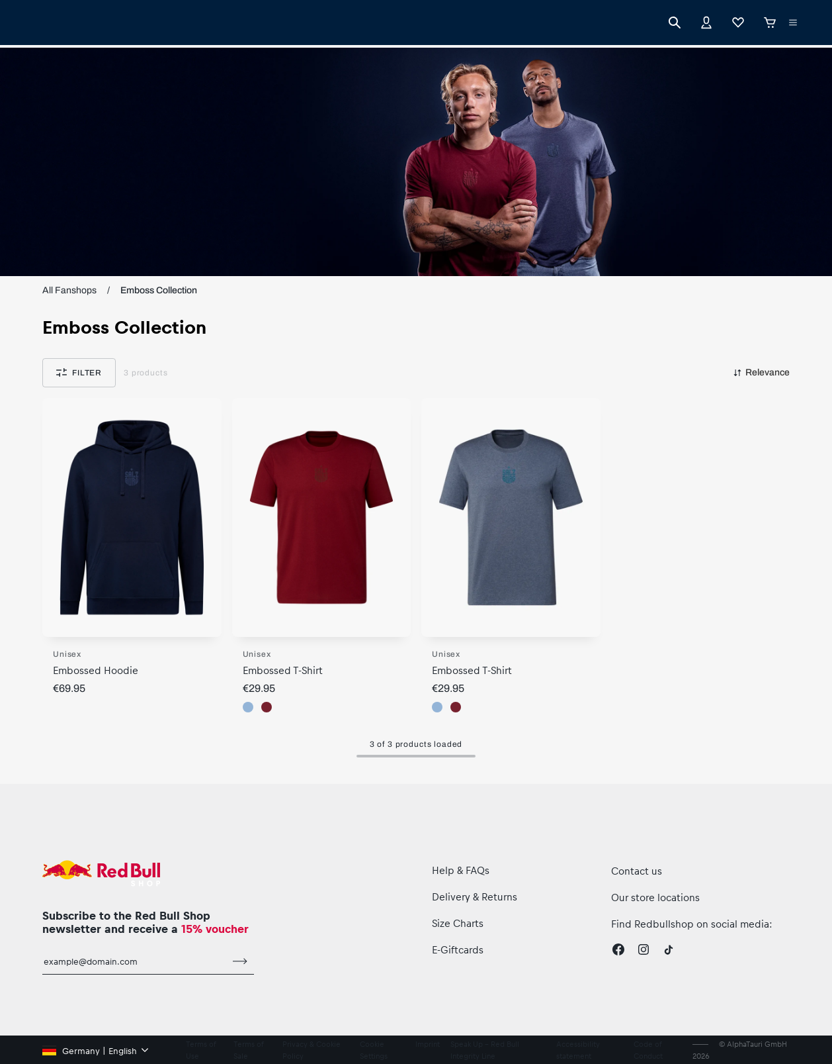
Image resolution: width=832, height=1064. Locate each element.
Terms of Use (201, 1050)
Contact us (636, 870)
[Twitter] (668, 949)
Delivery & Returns (474, 896)
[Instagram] (643, 949)
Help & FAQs (460, 870)
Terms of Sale (248, 1050)
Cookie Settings (374, 1050)
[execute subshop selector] (793, 22)
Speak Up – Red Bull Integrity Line (484, 1050)
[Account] (706, 22)
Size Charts (457, 923)
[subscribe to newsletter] (240, 961)
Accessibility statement (578, 1050)
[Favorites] (738, 22)
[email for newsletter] (134, 961)
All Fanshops (69, 290)
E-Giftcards (457, 949)
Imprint (427, 1044)
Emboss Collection (158, 290)
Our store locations (655, 897)
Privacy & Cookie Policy (311, 1050)
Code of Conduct (648, 1050)
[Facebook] (618, 949)
